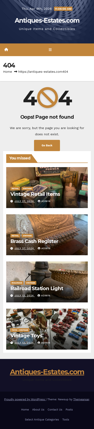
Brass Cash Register (34, 241)
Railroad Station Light (36, 288)
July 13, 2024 (25, 295)
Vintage (27, 188)
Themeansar (81, 399)
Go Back (47, 145)
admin (44, 201)
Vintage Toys (26, 336)
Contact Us (55, 409)
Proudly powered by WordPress (25, 399)
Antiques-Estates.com (47, 20)
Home (7, 72)
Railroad (17, 283)
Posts (69, 409)
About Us (38, 409)
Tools (65, 419)
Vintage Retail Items (35, 194)
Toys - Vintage (20, 330)
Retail (15, 188)
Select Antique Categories (42, 419)
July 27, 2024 (25, 201)
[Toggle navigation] (50, 50)
